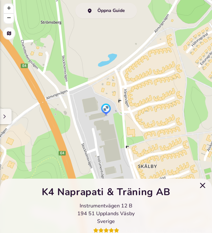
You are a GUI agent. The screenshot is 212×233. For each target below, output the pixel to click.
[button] (106, 110)
